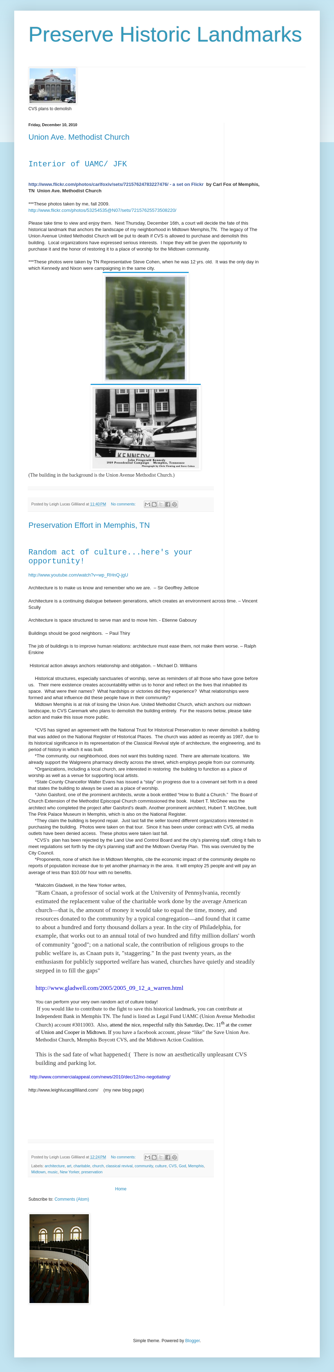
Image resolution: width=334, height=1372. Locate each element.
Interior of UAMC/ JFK (77, 164)
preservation (91, 1172)
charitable (82, 1166)
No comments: (124, 504)
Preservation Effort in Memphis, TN (89, 525)
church (98, 1166)
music (53, 1172)
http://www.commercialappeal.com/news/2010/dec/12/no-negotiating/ (100, 1076)
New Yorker (69, 1172)
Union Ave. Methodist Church (79, 137)
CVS (173, 1166)
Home (120, 1188)
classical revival (119, 1166)
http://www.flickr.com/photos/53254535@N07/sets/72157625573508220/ (102, 210)
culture (161, 1166)
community (144, 1166)
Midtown (38, 1172)
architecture (55, 1166)
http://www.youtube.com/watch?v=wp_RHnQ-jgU (78, 575)
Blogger (192, 1340)
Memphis (196, 1166)
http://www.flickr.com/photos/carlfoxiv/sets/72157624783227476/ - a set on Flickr (116, 184)
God (182, 1166)
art (69, 1166)
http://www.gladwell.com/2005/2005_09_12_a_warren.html (109, 988)
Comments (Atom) (71, 1199)
